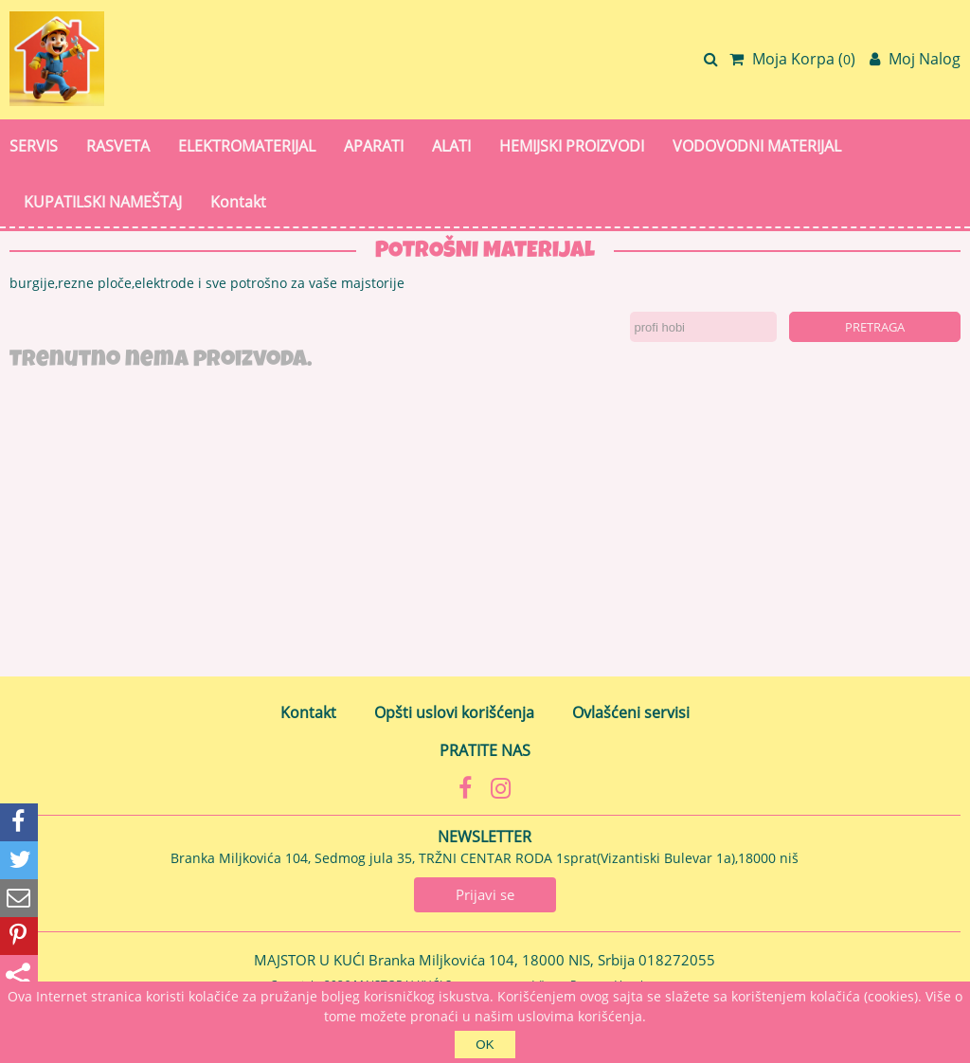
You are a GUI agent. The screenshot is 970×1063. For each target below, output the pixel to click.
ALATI (451, 145)
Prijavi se (485, 894)
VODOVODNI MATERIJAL (757, 145)
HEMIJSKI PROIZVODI (571, 145)
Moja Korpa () (792, 58)
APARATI (374, 145)
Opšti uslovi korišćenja (454, 712)
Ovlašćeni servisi (631, 712)
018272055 (676, 959)
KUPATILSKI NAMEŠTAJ (103, 201)
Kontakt (238, 201)
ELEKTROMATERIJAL (246, 145)
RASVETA (118, 145)
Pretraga (875, 326)
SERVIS (33, 145)
